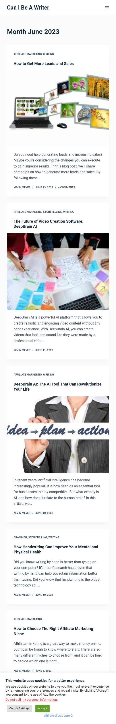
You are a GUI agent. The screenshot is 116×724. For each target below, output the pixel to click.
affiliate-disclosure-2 (58, 716)
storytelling (52, 211)
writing (48, 54)
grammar (20, 537)
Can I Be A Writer (28, 7)
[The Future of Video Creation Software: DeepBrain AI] (58, 271)
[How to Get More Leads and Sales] (58, 109)
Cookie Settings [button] (19, 708)
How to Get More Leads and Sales (44, 63)
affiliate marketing (28, 54)
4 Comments (66, 187)
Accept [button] (42, 708)
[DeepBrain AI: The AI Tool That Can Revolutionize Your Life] (58, 434)
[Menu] (107, 8)
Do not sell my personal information (31, 700)
